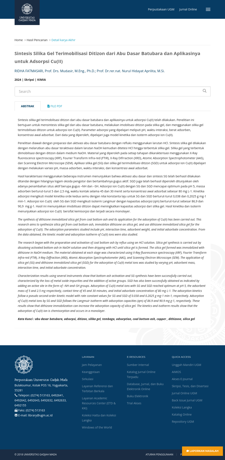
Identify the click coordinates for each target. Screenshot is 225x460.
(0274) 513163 (35, 410)
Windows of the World (97, 427)
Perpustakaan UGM (161, 9)
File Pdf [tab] (55, 106)
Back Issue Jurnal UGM (187, 400)
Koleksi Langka (182, 407)
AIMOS (176, 372)
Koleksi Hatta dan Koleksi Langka (99, 417)
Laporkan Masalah (202, 450)
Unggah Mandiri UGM (186, 365)
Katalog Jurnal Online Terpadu (141, 374)
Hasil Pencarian (37, 40)
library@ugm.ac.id (40, 415)
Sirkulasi (87, 379)
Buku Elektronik (137, 396)
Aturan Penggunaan (159, 454)
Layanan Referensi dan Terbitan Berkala (97, 388)
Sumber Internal (138, 365)
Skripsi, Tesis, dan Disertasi (190, 386)
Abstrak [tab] (27, 106)
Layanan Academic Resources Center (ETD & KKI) (99, 403)
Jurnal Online (188, 9)
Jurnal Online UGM (184, 393)
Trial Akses (134, 403)
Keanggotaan (91, 372)
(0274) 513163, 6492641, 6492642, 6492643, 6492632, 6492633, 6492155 (41, 400)
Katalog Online (182, 414)
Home (19, 40)
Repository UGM (183, 421)
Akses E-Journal (182, 379)
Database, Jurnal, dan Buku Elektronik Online (145, 386)
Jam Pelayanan (92, 365)
